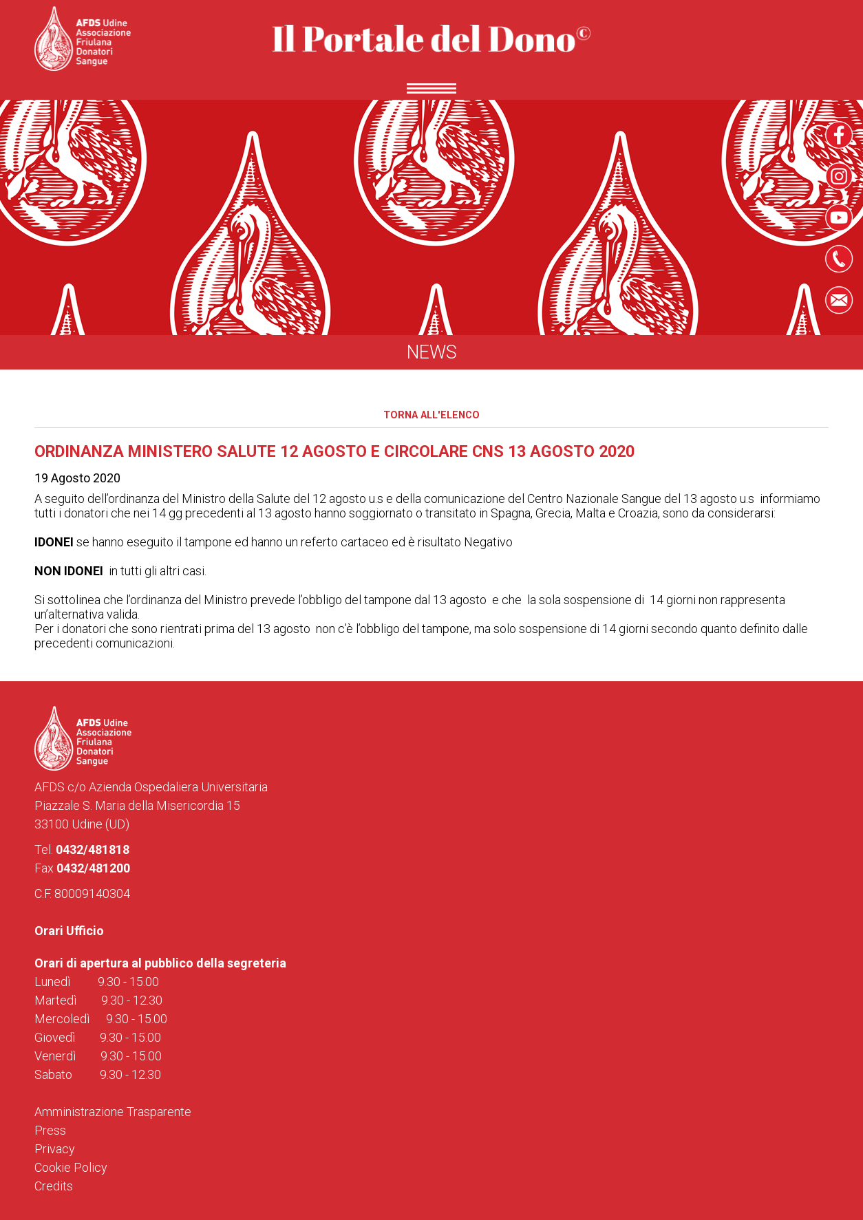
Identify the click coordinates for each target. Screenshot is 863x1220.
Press (50, 1130)
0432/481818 (92, 849)
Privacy (54, 1149)
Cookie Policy (70, 1167)
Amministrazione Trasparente (112, 1111)
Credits (53, 1186)
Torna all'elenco (431, 415)
